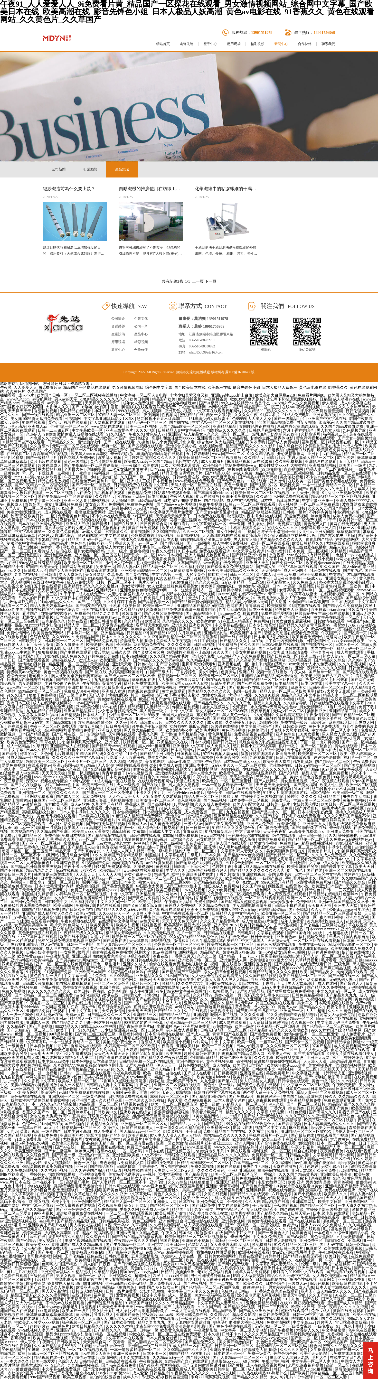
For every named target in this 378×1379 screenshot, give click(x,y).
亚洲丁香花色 (177, 719)
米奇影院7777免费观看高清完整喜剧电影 (181, 609)
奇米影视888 (340, 828)
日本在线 (26, 524)
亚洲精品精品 (225, 426)
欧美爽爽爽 (277, 606)
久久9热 (355, 660)
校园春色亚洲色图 (281, 1178)
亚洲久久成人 (135, 964)
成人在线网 (328, 983)
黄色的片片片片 (144, 1268)
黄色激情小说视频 (254, 586)
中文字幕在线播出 (302, 594)
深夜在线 (161, 956)
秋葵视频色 (246, 1050)
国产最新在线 (303, 1135)
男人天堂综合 (71, 574)
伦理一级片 (311, 1264)
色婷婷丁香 (50, 547)
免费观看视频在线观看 (172, 703)
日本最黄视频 (142, 578)
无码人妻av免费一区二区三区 (104, 1217)
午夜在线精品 (128, 489)
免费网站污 (32, 450)
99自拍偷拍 (271, 469)
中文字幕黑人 (358, 489)
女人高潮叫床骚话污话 (54, 648)
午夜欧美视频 (271, 1089)
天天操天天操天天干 (173, 516)
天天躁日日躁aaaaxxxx (358, 960)
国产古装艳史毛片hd (338, 535)
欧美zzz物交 (116, 750)
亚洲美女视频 (233, 1221)
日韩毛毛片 (276, 458)
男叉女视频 (306, 422)
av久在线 (38, 1237)
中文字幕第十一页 (167, 574)
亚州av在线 (50, 987)
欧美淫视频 (138, 1135)
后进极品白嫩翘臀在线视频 (291, 450)
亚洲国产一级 (292, 1011)
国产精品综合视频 (361, 598)
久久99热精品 (122, 976)
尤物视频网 (73, 1139)
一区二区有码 (173, 1147)
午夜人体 (298, 672)
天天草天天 (86, 874)
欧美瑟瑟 (153, 621)
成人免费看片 (213, 461)
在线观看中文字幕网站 (118, 921)
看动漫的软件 (89, 442)
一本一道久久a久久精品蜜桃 (52, 1104)
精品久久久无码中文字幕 (289, 1276)
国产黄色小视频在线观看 (336, 481)
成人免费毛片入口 (165, 1283)
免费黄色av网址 (141, 504)
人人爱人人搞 (170, 1003)
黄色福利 (164, 867)
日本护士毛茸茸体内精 (280, 500)
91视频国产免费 (96, 863)
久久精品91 (360, 687)
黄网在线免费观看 (346, 524)
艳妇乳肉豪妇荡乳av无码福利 (102, 578)
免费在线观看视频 (123, 789)
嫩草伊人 (343, 738)
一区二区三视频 (60, 493)
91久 (134, 722)
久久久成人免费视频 (213, 804)
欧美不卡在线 (330, 719)
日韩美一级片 (295, 512)
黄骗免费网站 (355, 800)
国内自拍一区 (323, 648)
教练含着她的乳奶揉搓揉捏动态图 (268, 742)
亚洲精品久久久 (150, 976)
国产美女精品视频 (360, 765)
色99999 (239, 419)
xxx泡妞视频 (49, 1311)
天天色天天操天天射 (274, 785)
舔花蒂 (210, 847)
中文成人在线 (171, 765)
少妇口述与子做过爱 (248, 450)
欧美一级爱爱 (44, 1361)
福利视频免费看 (313, 937)
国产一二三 (130, 1120)
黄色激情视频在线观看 (117, 699)
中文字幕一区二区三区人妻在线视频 (223, 422)
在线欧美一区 (300, 481)
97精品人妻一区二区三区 (120, 415)
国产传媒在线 (48, 656)
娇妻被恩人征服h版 (292, 609)
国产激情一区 (113, 960)
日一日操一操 (198, 828)
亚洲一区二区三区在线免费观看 (314, 898)
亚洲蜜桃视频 (254, 874)
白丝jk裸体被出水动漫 (270, 980)
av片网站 (201, 1042)
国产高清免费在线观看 (277, 1143)
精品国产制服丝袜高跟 (261, 512)
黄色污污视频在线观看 (68, 422)
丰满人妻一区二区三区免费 (24, 769)
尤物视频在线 (114, 528)
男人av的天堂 (66, 399)
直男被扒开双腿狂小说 (153, 1007)
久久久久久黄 (205, 668)
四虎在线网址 (168, 987)
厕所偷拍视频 (347, 1369)
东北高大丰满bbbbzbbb (20, 1007)
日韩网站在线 (158, 477)
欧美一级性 (201, 719)
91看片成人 (44, 551)
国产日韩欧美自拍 (78, 909)
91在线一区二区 (349, 1295)
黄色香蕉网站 (322, 1237)
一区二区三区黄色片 (18, 559)
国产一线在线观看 (38, 415)
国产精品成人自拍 (84, 847)
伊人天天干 (166, 1065)
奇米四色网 (240, 1237)
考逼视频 (127, 847)
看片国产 (30, 613)
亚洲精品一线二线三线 (128, 512)
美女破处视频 (292, 477)
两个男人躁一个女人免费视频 (269, 1092)
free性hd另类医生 (33, 578)
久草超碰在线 (86, 1194)
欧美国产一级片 (353, 465)
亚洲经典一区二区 (82, 738)
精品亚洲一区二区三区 (76, 415)
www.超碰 (106, 1069)
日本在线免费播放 (42, 520)
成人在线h (173, 808)
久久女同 (319, 909)
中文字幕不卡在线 (264, 1038)
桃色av (244, 890)
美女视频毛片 (320, 1065)
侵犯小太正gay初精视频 (171, 1092)
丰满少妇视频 (340, 847)
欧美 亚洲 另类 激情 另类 (310, 1182)
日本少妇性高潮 (263, 625)
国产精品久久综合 (330, 660)
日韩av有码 (345, 1155)
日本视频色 (163, 481)
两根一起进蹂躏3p (186, 520)
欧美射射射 (206, 621)
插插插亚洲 (218, 574)
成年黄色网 (157, 757)
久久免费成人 (305, 582)
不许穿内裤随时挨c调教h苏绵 (334, 512)
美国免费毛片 (280, 874)
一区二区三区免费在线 (320, 504)
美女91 (295, 777)
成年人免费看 (293, 921)
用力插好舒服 (50, 469)
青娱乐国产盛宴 (39, 504)
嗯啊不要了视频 (96, 882)
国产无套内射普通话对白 (217, 512)
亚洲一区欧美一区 (354, 586)
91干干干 (163, 582)
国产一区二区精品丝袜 (212, 629)
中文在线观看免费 (234, 1205)
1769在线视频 (194, 890)
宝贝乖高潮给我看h (199, 664)
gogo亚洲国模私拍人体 (20, 1057)
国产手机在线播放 (26, 785)
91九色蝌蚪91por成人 (325, 921)
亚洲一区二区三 (235, 434)
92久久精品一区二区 (174, 578)
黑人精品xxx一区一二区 (105, 878)
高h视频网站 (55, 730)
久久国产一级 (132, 477)
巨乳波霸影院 (310, 1190)
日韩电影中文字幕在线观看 (261, 933)
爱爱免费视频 (14, 765)
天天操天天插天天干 (103, 403)
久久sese (168, 960)
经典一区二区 (114, 446)
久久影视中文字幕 (40, 1081)
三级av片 (336, 937)
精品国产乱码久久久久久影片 (251, 446)
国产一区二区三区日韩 (306, 1104)
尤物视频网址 (218, 555)
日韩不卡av (232, 1334)
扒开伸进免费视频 (324, 952)
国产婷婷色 (236, 1038)
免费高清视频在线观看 (254, 734)
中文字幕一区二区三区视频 (302, 847)
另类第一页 (105, 567)
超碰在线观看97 (295, 1311)
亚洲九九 (179, 625)
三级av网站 (283, 820)
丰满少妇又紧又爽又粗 (189, 395)
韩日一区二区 (242, 574)
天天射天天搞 (241, 777)
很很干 (62, 1046)
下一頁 (210, 281)
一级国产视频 (271, 878)
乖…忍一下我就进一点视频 (46, 473)
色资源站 (229, 672)
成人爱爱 (140, 1373)
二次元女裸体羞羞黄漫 (181, 465)
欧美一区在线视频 (202, 1260)
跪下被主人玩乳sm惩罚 (75, 699)
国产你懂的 (28, 547)
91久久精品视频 (261, 454)
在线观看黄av (343, 699)
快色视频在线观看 (305, 1229)
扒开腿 (186, 1338)
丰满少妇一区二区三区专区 (167, 995)
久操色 (143, 442)
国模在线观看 (229, 1167)
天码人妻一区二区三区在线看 (196, 485)
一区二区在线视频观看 (335, 590)
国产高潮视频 (159, 804)
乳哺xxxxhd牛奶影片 (18, 652)
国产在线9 (121, 1237)
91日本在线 (187, 551)
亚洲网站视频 (360, 1073)
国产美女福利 (305, 785)
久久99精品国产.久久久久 (64, 1318)
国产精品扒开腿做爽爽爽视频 (198, 602)
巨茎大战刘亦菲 (198, 925)
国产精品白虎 (81, 438)
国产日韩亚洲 (225, 742)
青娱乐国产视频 (349, 843)
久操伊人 (111, 1128)
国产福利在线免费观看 (233, 719)
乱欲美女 (299, 687)
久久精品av (254, 458)
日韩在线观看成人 (138, 1128)
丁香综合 (268, 1174)
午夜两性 (144, 1085)
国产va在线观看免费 (255, 683)
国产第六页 (228, 1081)
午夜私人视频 (182, 496)
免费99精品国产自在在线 (225, 1131)
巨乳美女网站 (26, 1092)
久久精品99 (254, 411)
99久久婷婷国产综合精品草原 (117, 855)
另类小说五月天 (98, 1077)
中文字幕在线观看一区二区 (337, 617)
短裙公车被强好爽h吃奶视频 (73, 929)
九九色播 (45, 559)
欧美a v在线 (86, 913)
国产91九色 (353, 570)
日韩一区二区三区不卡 (116, 582)
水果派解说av (265, 847)
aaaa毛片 (52, 1128)
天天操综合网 (123, 500)
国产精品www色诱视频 (176, 504)
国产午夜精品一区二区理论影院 (91, 465)
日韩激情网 (316, 641)
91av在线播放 (208, 496)
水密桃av (326, 422)
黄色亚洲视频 (234, 730)
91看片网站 (9, 1365)
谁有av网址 (68, 1089)
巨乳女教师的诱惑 (90, 551)
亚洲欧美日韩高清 (34, 668)
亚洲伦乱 (112, 742)
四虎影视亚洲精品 (261, 773)
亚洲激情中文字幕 (305, 863)
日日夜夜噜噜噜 (287, 578)
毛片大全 (320, 1357)
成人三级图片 (296, 570)
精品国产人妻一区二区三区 (341, 1147)
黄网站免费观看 (272, 839)
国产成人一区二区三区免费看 (108, 793)
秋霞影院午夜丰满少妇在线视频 (255, 516)
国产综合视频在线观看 (63, 1198)
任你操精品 (96, 734)
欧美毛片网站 (207, 730)
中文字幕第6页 (248, 831)
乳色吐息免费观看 (272, 1342)
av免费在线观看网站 (347, 1353)
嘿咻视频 (201, 1217)
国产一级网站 (199, 543)
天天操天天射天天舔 (56, 590)
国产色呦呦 (299, 909)
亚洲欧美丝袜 (188, 1046)
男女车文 (305, 1003)
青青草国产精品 (319, 539)
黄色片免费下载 (361, 707)
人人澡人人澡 (260, 419)
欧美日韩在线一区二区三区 (151, 878)
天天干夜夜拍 (275, 831)
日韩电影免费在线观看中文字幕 (141, 485)
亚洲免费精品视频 (262, 1303)
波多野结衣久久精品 (66, 1237)
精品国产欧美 (164, 399)
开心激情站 (262, 1205)
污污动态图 (336, 1073)
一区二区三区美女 (271, 863)
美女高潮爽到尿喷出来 (286, 851)
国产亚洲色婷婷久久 (74, 1209)
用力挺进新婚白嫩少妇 (252, 508)
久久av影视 (225, 1050)
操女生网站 (226, 532)
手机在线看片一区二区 (20, 808)
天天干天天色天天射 (28, 890)
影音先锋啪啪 (194, 738)
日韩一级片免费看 (122, 1291)
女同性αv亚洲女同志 (317, 532)
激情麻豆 (181, 941)
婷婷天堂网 (32, 1233)
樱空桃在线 (174, 828)
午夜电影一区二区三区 (46, 1003)
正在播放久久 (116, 532)
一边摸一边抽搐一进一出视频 (32, 1073)
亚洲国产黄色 (337, 1108)
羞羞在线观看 (101, 1299)
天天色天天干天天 (124, 796)
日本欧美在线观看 (122, 777)
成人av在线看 (52, 944)
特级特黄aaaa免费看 (24, 672)
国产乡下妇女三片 (338, 676)
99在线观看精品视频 (224, 680)
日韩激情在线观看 (329, 621)
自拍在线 (64, 551)
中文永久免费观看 (269, 1237)
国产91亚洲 (149, 1365)
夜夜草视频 (261, 711)
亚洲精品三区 (30, 835)
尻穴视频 (207, 594)
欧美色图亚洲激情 (236, 1057)
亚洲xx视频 (82, 956)
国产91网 (292, 738)
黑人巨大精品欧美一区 (224, 559)
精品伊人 (8, 578)
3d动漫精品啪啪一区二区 (350, 944)
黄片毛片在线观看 (46, 461)
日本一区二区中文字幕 (337, 1143)
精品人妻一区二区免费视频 (330, 469)
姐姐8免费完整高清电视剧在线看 (122, 956)
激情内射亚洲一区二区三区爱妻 (312, 1034)
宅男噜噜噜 (306, 719)
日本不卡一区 (347, 645)
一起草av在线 (271, 1042)
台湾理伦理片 (191, 473)
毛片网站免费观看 (38, 796)
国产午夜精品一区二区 (162, 489)
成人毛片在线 (58, 948)
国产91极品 (209, 403)
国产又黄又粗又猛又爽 (143, 906)
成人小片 (26, 395)
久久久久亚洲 (179, 645)
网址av (172, 894)
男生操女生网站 (261, 524)
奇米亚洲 (237, 524)
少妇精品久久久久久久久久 (104, 399)
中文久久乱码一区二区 (117, 902)
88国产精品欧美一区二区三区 (185, 426)
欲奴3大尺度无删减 (247, 399)
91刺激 (23, 921)
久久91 (109, 602)
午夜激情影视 (318, 715)
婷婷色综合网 (68, 609)
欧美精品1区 (110, 870)
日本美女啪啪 (54, 687)
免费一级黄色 (259, 1353)
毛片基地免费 (335, 1229)
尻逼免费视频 (296, 516)
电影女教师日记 (272, 1182)
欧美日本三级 (117, 1178)
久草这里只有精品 (107, 804)
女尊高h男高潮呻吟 (296, 590)
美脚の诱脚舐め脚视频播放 (34, 1085)
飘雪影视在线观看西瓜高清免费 (149, 407)
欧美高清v (175, 469)
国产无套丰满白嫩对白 (357, 438)
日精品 (325, 399)
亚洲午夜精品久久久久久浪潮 (321, 668)
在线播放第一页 (309, 1260)
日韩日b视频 (204, 645)
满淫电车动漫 (240, 695)
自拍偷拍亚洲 (366, 847)
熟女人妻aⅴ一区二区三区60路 (349, 656)
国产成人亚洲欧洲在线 (264, 1116)
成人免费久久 (74, 656)
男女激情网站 (30, 683)
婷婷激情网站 (347, 539)
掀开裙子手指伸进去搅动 (149, 547)
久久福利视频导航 (166, 1225)
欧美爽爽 (174, 1054)
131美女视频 (309, 734)
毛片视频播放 (122, 800)
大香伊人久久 (58, 407)
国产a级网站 (297, 1237)
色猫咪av (351, 894)
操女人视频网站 (216, 707)
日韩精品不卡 (12, 567)
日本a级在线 (312, 683)
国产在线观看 (366, 1011)
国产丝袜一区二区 (325, 672)
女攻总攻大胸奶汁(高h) (38, 715)
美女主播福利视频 (251, 652)
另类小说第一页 (138, 874)
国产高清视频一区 (154, 602)
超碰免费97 (118, 450)
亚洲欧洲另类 (30, 968)
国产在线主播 (154, 785)
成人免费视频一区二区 (204, 812)
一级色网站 (261, 890)
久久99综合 (178, 1182)
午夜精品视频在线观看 (210, 508)
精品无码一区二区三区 (148, 422)
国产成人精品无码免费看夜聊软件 (161, 948)
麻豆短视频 (167, 629)
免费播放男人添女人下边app (282, 598)
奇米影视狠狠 (122, 454)
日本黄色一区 (223, 917)
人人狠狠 (166, 680)
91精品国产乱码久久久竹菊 (217, 578)
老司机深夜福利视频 (186, 1186)
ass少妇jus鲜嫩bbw (114, 1373)
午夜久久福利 (164, 551)
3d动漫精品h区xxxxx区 (56, 1217)
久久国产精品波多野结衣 (342, 426)
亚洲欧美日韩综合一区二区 (144, 570)
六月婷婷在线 (190, 633)
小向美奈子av (234, 489)
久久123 (150, 637)
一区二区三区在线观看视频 (317, 941)
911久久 (58, 1365)
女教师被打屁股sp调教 (189, 726)
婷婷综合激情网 (327, 757)
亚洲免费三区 (311, 1241)
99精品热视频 (61, 1034)
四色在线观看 (109, 906)
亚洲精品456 (107, 590)
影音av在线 (243, 1128)
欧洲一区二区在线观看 (270, 543)
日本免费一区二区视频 (309, 551)
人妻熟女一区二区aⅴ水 (175, 1170)
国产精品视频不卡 (202, 613)
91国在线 (302, 789)
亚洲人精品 (194, 555)
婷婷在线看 (78, 621)
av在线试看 (263, 461)
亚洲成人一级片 (150, 929)
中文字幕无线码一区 (209, 524)
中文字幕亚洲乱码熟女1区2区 (109, 419)
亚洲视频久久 (203, 1229)
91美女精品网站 (206, 1116)
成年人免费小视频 (349, 516)
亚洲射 (313, 454)
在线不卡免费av (252, 594)
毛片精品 (41, 1279)
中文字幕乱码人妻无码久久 (241, 851)
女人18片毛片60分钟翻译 (263, 750)
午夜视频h (91, 683)
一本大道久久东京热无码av (346, 407)
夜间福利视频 (308, 407)
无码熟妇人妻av (217, 520)
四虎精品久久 (54, 621)
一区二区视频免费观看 (27, 824)
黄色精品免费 (140, 493)
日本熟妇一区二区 (83, 633)
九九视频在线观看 (110, 493)
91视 (108, 1225)
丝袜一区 (347, 528)
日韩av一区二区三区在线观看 (250, 504)
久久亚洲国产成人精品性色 (297, 890)
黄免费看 (63, 559)
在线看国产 (194, 617)
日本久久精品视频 (42, 750)
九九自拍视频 (26, 574)
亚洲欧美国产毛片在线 (48, 1225)
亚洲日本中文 (197, 765)
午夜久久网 (130, 1209)
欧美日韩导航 (337, 1256)
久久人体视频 (12, 952)
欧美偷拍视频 (88, 886)
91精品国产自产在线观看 (24, 442)
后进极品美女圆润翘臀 (206, 469)
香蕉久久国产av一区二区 (137, 543)
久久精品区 (17, 1026)
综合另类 (215, 793)
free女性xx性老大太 (114, 843)
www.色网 (129, 598)
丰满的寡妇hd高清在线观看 (160, 454)
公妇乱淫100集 (276, 687)
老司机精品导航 (192, 734)
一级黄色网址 (94, 1096)
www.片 (126, 1159)
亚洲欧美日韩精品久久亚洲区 (233, 570)
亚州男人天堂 (346, 906)
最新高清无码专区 (94, 668)
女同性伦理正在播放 (257, 426)
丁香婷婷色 (186, 672)
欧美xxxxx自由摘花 (31, 1268)
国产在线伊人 (126, 524)
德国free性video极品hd (194, 789)
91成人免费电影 (297, 415)
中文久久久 (176, 870)
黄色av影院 (365, 999)
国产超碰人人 (352, 983)
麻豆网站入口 (341, 722)
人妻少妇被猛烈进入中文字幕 (134, 594)
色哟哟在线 (230, 769)
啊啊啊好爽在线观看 (118, 738)
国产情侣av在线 (82, 1357)
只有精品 (120, 668)
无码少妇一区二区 (289, 711)
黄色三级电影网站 (109, 1260)
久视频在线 (316, 999)
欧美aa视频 (10, 843)
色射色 (100, 687)
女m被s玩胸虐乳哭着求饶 (192, 757)
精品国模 (169, 473)
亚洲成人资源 (114, 691)
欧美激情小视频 (100, 645)
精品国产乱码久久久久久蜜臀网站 (40, 1295)
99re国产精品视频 (45, 1377)
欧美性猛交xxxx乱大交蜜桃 (283, 465)
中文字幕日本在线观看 (298, 567)
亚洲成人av (138, 824)
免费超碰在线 (179, 668)
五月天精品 (349, 461)
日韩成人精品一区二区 (154, 968)
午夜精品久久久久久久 (191, 1373)
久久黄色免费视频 (64, 532)
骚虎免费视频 (277, 828)
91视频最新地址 (219, 831)
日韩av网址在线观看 (217, 699)
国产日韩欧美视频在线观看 (137, 1264)
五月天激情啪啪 (350, 1237)
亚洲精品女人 (279, 582)
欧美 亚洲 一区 (196, 1198)
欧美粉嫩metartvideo (323, 563)
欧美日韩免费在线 (192, 1315)
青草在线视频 (136, 1038)
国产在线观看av (165, 1318)
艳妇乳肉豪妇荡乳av (269, 664)
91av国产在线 (178, 976)
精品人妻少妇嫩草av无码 (247, 602)
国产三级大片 (162, 672)
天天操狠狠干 (282, 902)
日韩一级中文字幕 (309, 1315)
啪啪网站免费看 (78, 917)
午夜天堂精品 (201, 1050)
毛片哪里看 (64, 754)
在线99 (286, 1303)
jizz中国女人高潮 (96, 1353)
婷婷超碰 (289, 1038)
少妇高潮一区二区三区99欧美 (84, 508)
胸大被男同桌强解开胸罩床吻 (240, 442)
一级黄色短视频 (278, 789)
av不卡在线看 (194, 987)
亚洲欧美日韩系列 (182, 1081)
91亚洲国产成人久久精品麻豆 (97, 1100)
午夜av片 (201, 777)
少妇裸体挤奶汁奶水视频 (153, 535)
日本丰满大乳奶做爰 (272, 637)
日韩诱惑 (315, 1108)
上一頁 (198, 281)
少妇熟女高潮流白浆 (62, 1233)
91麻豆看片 (270, 415)
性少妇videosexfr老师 (186, 793)
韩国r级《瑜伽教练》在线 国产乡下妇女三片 (217, 1233)
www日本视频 (170, 555)
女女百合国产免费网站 (105, 504)
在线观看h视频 (359, 1151)
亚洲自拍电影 (80, 687)
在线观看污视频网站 (156, 781)
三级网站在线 (334, 925)
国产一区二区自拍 (317, 746)
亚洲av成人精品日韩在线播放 (259, 867)
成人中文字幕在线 (356, 403)
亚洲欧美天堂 (201, 625)
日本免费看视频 (14, 1377)
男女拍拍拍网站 (175, 1167)
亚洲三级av (311, 656)
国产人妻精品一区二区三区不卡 (124, 944)
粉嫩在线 (251, 613)
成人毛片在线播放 (235, 847)
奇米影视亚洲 (189, 800)
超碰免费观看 (56, 1248)
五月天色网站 (38, 1038)
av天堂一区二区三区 (65, 403)
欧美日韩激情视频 (106, 621)
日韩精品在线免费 (50, 1069)
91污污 (328, 493)
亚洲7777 (155, 1244)
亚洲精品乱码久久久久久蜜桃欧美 (278, 972)
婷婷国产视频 (260, 489)
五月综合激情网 (76, 855)
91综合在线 (110, 987)
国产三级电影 (270, 648)
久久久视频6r (285, 489)
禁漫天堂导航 (295, 1295)
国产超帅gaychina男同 (133, 1077)
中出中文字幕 (182, 711)
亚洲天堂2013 (303, 1170)
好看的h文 (29, 754)
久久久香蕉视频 (353, 664)
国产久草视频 (333, 1299)
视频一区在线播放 (272, 672)
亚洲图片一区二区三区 (88, 761)
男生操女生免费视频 (80, 987)
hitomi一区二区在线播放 (337, 1018)
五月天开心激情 (306, 493)
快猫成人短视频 (305, 1318)
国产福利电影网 (39, 1147)
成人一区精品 (19, 746)
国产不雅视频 (12, 870)
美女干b (88, 1007)
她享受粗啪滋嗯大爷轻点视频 (239, 1322)
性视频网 (170, 415)
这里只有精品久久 (240, 1299)
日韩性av (318, 722)
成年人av (131, 1377)
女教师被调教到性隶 (191, 917)
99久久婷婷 (363, 1159)
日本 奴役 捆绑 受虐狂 (182, 500)
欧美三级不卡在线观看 (282, 1139)
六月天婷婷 (128, 1050)
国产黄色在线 (137, 574)
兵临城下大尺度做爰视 (290, 730)
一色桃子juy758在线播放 (353, 555)
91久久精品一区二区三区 (296, 1244)
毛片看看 (329, 960)
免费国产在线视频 (143, 1147)
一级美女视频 (256, 1108)
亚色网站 (174, 617)
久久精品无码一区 (168, 1357)
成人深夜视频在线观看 (287, 894)
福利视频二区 (335, 434)
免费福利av (106, 617)
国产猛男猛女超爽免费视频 (244, 902)
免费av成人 (321, 1311)
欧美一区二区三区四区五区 (174, 1104)
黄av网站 (101, 652)
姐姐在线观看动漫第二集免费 (206, 539)
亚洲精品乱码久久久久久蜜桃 (224, 1155)
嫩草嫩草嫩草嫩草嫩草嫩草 (50, 1315)
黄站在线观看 (346, 746)
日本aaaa (157, 469)
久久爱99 (264, 496)
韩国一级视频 (143, 695)
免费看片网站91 (312, 395)
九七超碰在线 (337, 933)
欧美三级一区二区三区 (324, 1120)
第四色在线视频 (303, 1279)
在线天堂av (155, 1252)
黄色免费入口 (315, 524)
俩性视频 (276, 886)
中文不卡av (152, 1155)
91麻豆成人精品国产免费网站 (244, 621)
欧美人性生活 (332, 785)
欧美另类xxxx (38, 1244)
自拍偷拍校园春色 (56, 613)
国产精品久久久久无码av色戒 (159, 660)
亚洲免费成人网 (233, 960)
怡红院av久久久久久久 (227, 430)
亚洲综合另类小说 (181, 446)
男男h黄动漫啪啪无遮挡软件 (78, 1186)
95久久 (330, 835)
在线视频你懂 (211, 446)
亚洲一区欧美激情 (171, 1143)
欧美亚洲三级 (88, 1287)
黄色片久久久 (165, 1194)
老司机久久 (39, 676)
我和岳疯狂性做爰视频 (274, 719)
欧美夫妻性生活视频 (51, 1338)
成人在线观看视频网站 (53, 703)
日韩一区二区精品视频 (149, 750)
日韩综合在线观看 (294, 1081)
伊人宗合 (28, 1342)
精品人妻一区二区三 (161, 567)
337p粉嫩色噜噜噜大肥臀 (68, 1050)
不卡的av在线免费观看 (326, 477)
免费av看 (364, 1003)
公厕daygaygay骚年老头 (349, 909)
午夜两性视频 (216, 399)
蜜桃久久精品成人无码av (201, 648)
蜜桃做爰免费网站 (91, 512)
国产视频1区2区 (264, 485)
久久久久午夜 (246, 415)
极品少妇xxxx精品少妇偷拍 (38, 625)
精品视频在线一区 (344, 442)
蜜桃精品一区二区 (80, 843)
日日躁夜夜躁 (226, 1073)
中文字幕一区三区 (46, 500)
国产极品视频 (215, 800)
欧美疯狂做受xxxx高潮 (286, 1065)
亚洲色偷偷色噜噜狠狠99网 (144, 590)
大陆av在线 (112, 1038)
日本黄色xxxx (297, 1089)
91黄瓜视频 (173, 1131)
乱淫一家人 (170, 738)
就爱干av (154, 808)
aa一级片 (274, 617)
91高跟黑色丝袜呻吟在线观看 (134, 972)
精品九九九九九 (106, 613)
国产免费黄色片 (231, 481)
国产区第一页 (355, 633)
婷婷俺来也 (348, 835)
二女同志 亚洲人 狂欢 (60, 1007)
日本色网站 (81, 1061)
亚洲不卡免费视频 (238, 496)
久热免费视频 (54, 1350)
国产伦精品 (310, 925)
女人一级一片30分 (18, 1015)
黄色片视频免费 (317, 777)
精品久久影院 (196, 820)
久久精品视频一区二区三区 (210, 660)
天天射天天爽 (140, 1011)
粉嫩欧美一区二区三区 (38, 594)
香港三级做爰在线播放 (308, 547)
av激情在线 (32, 804)
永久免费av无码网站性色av (274, 707)
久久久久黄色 (239, 703)
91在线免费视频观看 (74, 983)
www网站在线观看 (107, 426)
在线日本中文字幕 (49, 582)
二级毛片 (195, 855)
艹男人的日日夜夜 (34, 598)
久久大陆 (117, 761)
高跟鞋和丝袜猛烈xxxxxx (173, 438)
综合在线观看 (284, 835)
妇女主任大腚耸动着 (183, 1089)
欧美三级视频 (172, 843)
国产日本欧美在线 (120, 1322)
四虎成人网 (128, 617)
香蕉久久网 (148, 734)
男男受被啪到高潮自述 (281, 956)
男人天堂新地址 (302, 983)
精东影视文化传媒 (16, 586)
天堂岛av (121, 1225)
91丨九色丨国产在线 (305, 870)
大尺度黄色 (196, 574)
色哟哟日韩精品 (273, 909)
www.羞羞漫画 (199, 1147)
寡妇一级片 (288, 746)
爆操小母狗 (233, 590)
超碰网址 (334, 637)
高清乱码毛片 (78, 1182)
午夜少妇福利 (303, 1147)
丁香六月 (278, 1108)
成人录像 (215, 722)
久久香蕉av (40, 446)
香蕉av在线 (100, 937)
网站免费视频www (241, 465)
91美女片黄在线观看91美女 (351, 1054)
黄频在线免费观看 (243, 469)
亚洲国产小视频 (298, 617)
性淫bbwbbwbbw (131, 496)
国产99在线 (179, 422)
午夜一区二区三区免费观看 (54, 726)
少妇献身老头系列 (209, 1151)
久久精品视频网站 (178, 898)
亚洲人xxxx (310, 1225)
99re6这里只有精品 (277, 882)
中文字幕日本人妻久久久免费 (193, 1291)
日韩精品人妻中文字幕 (230, 820)
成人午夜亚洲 (142, 991)
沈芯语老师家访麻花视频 (259, 1295)
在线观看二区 (19, 454)
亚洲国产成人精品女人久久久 (194, 434)
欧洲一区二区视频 (361, 785)
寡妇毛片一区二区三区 (170, 1096)
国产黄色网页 (88, 648)
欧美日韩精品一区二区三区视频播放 (210, 458)
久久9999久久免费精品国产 (76, 637)
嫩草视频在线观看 (113, 629)
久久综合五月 (64, 668)
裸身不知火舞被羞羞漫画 (322, 411)
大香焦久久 (213, 878)
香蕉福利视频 (46, 411)
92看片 (273, 1131)
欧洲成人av (88, 660)
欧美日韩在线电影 (143, 960)
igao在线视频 (67, 870)
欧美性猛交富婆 (290, 1057)
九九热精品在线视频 (44, 711)
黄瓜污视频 (29, 1131)
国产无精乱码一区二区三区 (30, 1030)
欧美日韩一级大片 (16, 874)
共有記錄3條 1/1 (177, 281)
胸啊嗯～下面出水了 (192, 867)
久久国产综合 (267, 816)
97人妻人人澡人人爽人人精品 (223, 980)
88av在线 (110, 707)
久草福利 (139, 1225)
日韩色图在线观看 (145, 835)
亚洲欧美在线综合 (221, 983)
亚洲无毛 (45, 839)
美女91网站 (95, 574)
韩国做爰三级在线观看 (54, 874)
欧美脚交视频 (243, 1213)
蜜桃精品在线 (192, 415)
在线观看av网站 (45, 921)
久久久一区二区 (95, 1089)
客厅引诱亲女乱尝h (153, 625)
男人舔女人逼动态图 (340, 734)
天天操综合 (271, 570)
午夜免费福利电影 (176, 1268)
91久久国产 (116, 434)
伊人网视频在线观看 (108, 422)
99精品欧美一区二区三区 (194, 547)
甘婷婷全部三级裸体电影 (272, 438)
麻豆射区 (307, 586)
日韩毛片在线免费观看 (301, 816)
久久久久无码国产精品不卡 (332, 508)
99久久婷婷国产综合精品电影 (292, 1015)
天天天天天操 (54, 773)
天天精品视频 (300, 660)
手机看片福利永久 (26, 730)
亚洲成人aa (38, 426)
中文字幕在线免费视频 (62, 1369)
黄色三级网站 (76, 461)
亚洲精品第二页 (343, 711)
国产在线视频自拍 (305, 1221)
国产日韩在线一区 (283, 656)
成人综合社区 (291, 446)
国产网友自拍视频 (92, 606)
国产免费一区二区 (288, 563)
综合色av (205, 442)
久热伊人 (34, 434)
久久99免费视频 (289, 461)
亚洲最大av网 (318, 1057)
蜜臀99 (339, 625)
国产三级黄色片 (279, 668)
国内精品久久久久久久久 (281, 539)
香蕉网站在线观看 (87, 1046)
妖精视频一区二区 (139, 742)
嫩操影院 (306, 1143)
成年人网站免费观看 (253, 1272)
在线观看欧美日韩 (290, 508)
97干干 (330, 520)
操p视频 (161, 839)
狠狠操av (363, 1182)
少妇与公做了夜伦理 (62, 683)
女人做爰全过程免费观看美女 (173, 586)
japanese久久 (11, 570)
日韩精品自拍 (91, 1361)
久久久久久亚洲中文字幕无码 (78, 757)
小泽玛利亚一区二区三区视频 (82, 894)
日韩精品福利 (149, 500)
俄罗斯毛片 (176, 598)
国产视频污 (214, 1124)
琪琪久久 (89, 870)
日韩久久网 (121, 652)
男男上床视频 (194, 1190)
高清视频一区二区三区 (164, 1260)
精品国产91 (210, 952)
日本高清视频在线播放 (334, 1003)
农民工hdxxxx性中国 (62, 785)
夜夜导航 (242, 629)
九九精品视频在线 (83, 1365)
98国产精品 (247, 699)
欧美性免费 (290, 485)
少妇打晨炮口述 (104, 477)
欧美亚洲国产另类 (303, 867)
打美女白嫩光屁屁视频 (292, 621)
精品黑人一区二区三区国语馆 (95, 1018)
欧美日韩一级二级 (348, 793)
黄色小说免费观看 (325, 726)
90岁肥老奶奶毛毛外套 (353, 777)
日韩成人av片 (35, 570)
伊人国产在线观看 (232, 843)
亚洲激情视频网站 (171, 773)
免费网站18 (306, 902)
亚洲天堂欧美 (230, 1108)
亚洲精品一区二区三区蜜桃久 (32, 1108)
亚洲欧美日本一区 (306, 1342)
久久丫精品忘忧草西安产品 (215, 941)
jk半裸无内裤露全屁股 (284, 641)
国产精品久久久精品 (250, 1377)
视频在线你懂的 (40, 609)
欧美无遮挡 (361, 1108)
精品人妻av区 (341, 547)
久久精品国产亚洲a (53, 831)
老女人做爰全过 (70, 645)
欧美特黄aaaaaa (30, 956)
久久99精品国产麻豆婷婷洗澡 (320, 820)
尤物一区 (80, 948)
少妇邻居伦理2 (306, 804)
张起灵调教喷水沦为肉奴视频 (48, 1167)
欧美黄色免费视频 (176, 1330)
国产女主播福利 (58, 1151)
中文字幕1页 (191, 1194)
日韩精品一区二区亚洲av (84, 450)
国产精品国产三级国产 (182, 972)
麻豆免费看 (218, 738)
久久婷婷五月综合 (241, 722)
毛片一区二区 (189, 933)
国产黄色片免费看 (144, 898)
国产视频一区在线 (245, 687)
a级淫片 (187, 1077)
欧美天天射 (49, 567)
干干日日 (8, 660)
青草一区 (276, 594)
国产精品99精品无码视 (258, 477)
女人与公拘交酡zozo (32, 719)
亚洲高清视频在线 (21, 1221)
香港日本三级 (19, 703)
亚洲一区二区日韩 (240, 648)
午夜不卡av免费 (78, 867)
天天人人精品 (291, 929)
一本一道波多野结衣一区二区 (328, 485)
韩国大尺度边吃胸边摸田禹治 (26, 1065)
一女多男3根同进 (75, 952)
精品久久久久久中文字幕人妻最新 (255, 1112)
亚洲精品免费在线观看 (46, 1011)
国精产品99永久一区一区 (274, 812)
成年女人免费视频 (139, 403)
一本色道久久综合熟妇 (145, 1100)
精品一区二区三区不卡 (22, 855)
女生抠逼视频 (171, 1174)
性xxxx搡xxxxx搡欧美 (347, 641)
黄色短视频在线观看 (167, 909)
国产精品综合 (339, 1042)
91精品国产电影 (139, 1303)
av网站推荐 (218, 407)
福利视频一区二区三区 (114, 473)
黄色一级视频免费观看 (110, 948)
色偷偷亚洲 (258, 730)
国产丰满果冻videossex (213, 493)
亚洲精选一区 (219, 1128)
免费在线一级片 (294, 722)
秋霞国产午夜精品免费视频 (50, 707)
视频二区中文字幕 (271, 1128)
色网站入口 (78, 925)
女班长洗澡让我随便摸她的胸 (126, 839)
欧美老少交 (310, 676)
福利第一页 (176, 1050)
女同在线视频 (279, 917)
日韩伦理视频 (358, 411)
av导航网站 (42, 399)
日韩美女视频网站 (221, 1256)
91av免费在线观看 (325, 570)
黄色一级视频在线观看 (64, 672)
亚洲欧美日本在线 (198, 874)
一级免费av (324, 1326)
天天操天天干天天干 (338, 1069)
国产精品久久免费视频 (343, 606)
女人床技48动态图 (262, 1209)
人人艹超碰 (316, 1011)
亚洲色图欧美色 (58, 555)
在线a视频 (45, 1194)
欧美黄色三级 (231, 773)
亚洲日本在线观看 (280, 1268)
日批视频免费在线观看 (162, 812)
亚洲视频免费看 (350, 493)
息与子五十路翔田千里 (277, 532)
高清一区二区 (106, 598)
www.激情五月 (141, 773)
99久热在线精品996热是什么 (246, 403)
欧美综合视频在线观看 (102, 999)
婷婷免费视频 (26, 629)
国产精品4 (85, 590)
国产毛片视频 (89, 602)
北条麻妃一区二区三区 (125, 808)
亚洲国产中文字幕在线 (328, 419)
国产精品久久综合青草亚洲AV (305, 625)
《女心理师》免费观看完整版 (278, 715)
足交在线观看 (361, 434)
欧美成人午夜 (279, 1054)
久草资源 (115, 574)
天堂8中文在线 (201, 598)
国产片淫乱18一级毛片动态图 (321, 808)
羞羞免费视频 (94, 796)
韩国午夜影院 (361, 419)
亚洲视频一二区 (32, 793)
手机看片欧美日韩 (125, 606)
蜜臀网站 (254, 1268)
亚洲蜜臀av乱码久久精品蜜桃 (222, 438)
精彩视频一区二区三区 (178, 676)
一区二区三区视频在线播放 (94, 395)
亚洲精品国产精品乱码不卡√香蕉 (270, 676)
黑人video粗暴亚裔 (359, 567)
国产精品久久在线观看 (250, 1194)
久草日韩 (40, 746)
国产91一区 (189, 1120)
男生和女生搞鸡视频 (74, 1054)
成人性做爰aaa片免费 (260, 921)
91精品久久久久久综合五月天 (238, 828)
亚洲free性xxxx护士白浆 (232, 395)
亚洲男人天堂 (258, 563)
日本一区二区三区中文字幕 (318, 874)
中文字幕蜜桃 (334, 1330)
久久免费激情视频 (23, 1170)
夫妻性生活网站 (357, 796)
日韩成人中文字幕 (165, 831)
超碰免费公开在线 (104, 656)
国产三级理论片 (73, 695)
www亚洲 (252, 1159)
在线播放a (173, 820)
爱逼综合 (48, 1092)
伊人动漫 (330, 403)
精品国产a (141, 1217)
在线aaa (288, 407)
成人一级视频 (128, 785)
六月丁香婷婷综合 (299, 430)
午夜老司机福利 (178, 902)
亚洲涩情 (278, 481)
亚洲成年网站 (196, 1003)
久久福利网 (281, 1163)
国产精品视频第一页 (74, 680)
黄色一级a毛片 (160, 851)
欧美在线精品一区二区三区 (303, 976)
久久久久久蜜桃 (120, 1326)
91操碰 (274, 695)
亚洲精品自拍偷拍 (337, 1338)
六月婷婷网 (133, 458)
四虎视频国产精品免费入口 (241, 1054)
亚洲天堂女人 (314, 824)
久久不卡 (359, 773)
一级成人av (313, 578)
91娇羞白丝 (183, 582)
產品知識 (122, 169)
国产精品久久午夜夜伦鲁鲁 (323, 1007)
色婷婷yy (45, 535)
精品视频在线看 (135, 1104)
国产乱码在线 (332, 1244)
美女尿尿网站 (268, 968)
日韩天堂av (301, 1213)
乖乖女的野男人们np (148, 668)
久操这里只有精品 (90, 1229)
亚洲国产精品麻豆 (80, 711)
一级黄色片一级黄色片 (96, 820)
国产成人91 (266, 567)
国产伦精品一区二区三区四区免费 (273, 680)
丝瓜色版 (52, 1139)
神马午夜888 (105, 411)
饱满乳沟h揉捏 (167, 874)
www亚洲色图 (154, 1186)
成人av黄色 (10, 422)
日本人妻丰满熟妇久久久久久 (85, 812)
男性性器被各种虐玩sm (177, 403)
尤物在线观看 (338, 543)
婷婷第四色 (321, 516)
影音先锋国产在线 (355, 1112)
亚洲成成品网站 (323, 465)
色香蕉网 (135, 761)
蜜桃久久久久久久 (282, 411)
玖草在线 (48, 742)
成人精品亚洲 (260, 1369)
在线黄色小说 (297, 886)
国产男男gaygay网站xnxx (77, 960)
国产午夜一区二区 (54, 1252)
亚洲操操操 (256, 1190)
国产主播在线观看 (76, 652)
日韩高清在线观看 (121, 1361)
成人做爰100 (264, 1007)
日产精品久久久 (61, 442)
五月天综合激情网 (110, 1011)
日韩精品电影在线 (345, 1061)
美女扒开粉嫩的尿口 (219, 586)
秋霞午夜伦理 (358, 1120)
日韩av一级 (52, 808)
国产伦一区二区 (305, 1338)
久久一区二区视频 (199, 532)
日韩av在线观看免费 (243, 793)
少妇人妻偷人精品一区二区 (311, 458)
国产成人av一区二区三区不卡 (130, 676)
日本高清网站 (68, 617)
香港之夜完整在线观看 (350, 1050)
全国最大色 (74, 469)
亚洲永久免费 (203, 656)
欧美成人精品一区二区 (182, 528)
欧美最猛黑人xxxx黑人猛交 (185, 683)
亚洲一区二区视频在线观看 (349, 870)
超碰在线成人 (50, 465)
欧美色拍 (210, 781)
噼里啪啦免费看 (82, 730)
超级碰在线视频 (225, 726)
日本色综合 (320, 793)
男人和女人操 (329, 430)
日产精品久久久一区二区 (109, 1015)
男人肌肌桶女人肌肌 (258, 1081)
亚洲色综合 (286, 734)
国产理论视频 (172, 543)
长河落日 (124, 645)
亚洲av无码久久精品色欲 (32, 1209)
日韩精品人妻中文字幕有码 (182, 430)
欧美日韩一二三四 (159, 606)
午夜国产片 (331, 633)
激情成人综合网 (119, 563)
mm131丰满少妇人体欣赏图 (206, 419)
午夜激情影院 (206, 1330)
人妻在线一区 (191, 1256)
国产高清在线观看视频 (119, 1057)
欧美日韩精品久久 (308, 543)
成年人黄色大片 (203, 773)
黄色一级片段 (324, 1081)
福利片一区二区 (111, 481)
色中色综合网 (145, 843)
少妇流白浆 (225, 789)
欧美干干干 (66, 1030)
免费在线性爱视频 (277, 613)
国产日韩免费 (152, 1050)
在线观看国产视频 (333, 1135)
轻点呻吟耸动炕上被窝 (209, 1213)
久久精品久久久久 (178, 621)
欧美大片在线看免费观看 (208, 1178)
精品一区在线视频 (313, 699)
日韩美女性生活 (257, 578)
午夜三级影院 (76, 477)
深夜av (32, 781)
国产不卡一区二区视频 (92, 485)
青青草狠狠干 (114, 773)
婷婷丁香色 (126, 602)
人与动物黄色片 (40, 863)
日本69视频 (158, 496)
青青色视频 (343, 1182)
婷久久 (331, 1096)
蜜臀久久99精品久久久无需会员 (350, 1346)
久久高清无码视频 (252, 660)
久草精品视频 (307, 960)
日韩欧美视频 (33, 403)
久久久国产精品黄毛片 (169, 656)
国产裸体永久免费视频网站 (137, 539)
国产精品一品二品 (175, 1015)
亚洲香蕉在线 (324, 415)
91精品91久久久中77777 (183, 983)
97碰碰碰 (368, 1018)
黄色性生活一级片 (46, 976)
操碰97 (293, 796)
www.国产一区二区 (229, 454)
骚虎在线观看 (338, 1315)
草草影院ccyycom (226, 1361)
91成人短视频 (224, 1373)
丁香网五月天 (183, 956)
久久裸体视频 (62, 1268)
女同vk (12, 1131)
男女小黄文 (204, 1209)
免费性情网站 (19, 633)
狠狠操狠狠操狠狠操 (172, 1112)
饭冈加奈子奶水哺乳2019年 (275, 434)
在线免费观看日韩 (316, 964)
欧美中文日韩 (330, 1202)
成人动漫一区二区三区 (358, 750)
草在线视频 (358, 925)
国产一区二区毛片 (140, 1003)
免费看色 (82, 613)
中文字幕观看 (351, 769)
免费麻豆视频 (289, 524)
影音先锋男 (104, 489)
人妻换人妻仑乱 (146, 913)
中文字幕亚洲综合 (257, 726)
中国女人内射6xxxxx (359, 1361)
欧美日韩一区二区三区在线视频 (263, 493)
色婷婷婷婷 (32, 528)
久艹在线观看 (343, 602)
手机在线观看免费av (247, 528)
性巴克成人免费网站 (78, 458)
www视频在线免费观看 (195, 481)
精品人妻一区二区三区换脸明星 (287, 691)
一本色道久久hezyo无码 (46, 438)
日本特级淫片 (361, 1229)
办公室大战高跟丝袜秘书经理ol (291, 535)
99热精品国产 (34, 1120)
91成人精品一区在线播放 (28, 757)
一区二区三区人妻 (332, 1377)
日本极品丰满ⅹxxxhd (242, 761)
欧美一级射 (245, 1026)
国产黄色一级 (185, 699)
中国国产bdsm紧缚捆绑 (309, 602)
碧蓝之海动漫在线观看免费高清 (292, 633)
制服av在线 (327, 750)
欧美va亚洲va (323, 629)
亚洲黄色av (287, 937)
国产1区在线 (96, 672)
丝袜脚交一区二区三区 (210, 1163)
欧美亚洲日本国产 (246, 633)
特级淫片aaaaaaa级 (158, 1315)
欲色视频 (8, 1198)
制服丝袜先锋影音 (38, 894)
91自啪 (88, 617)
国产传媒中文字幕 (262, 559)
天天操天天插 (320, 906)
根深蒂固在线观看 (103, 570)
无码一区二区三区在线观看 (76, 446)
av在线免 (84, 493)
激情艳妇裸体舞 (32, 664)
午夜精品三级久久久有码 (82, 933)
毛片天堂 (146, 582)
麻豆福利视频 (239, 461)
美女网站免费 (62, 578)
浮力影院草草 (152, 617)
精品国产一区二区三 (262, 407)
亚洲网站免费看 (50, 524)
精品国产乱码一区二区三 (90, 539)
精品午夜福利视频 (98, 1233)
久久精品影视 (132, 609)
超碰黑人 (325, 1322)
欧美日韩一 (176, 1244)
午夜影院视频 (151, 1361)
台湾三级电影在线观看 (200, 1221)
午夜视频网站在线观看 (93, 559)
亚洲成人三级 (139, 481)
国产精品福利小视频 (277, 699)
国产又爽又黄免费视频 (164, 613)
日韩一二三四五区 (54, 430)
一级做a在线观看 (228, 1018)
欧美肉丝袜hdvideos (214, 1077)
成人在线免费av (92, 594)
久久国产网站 (204, 1108)
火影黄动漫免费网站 (188, 570)
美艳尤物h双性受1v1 (25, 512)
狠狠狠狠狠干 (268, 1096)
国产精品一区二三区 (333, 761)
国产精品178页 (163, 633)
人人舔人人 (98, 1318)
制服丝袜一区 (101, 543)
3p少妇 (106, 1030)
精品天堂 (63, 851)
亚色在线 (95, 1256)
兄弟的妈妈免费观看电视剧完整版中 (69, 941)
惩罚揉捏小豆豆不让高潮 (22, 407)
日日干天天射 (263, 937)
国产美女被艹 (122, 520)
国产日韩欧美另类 (291, 726)
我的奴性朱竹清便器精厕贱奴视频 (40, 1100)
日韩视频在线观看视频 (219, 859)
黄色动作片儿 (320, 851)
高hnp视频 (246, 532)
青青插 (369, 1061)
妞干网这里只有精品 (215, 1007)
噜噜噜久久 (335, 1241)
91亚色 (131, 754)
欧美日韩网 (140, 399)
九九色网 (224, 598)
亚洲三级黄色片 (120, 430)
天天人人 (334, 1198)
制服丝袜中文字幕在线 (27, 543)
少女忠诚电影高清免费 (253, 520)
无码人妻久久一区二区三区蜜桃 (239, 765)
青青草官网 (255, 606)
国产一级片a (141, 450)
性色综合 (79, 543)
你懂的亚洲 (96, 469)
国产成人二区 (68, 796)
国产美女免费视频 (118, 886)
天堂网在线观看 (122, 734)
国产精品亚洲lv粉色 (249, 555)
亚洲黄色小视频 (178, 411)
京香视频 (277, 555)
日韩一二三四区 (80, 944)
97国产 (236, 407)
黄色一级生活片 (107, 964)
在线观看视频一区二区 (340, 594)
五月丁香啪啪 (206, 641)
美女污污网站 (133, 586)
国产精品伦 (214, 500)
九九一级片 (117, 551)
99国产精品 (179, 1353)
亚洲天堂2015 (226, 925)
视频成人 (15, 504)
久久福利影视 (193, 567)
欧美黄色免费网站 (333, 450)
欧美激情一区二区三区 (84, 563)
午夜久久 (136, 434)
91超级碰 (330, 769)
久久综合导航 (296, 703)
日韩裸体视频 (26, 878)
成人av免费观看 (81, 582)
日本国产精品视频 (34, 734)
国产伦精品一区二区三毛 (288, 855)
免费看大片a (244, 598)
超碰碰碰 (353, 921)
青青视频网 (294, 469)
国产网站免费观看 (78, 567)
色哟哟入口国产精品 (60, 1264)
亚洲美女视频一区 (341, 578)
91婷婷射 (34, 972)
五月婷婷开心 (80, 1112)
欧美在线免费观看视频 (343, 1248)
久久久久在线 (207, 582)
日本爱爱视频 (245, 1089)
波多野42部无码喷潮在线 (97, 995)
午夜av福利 (277, 551)
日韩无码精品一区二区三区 (318, 765)
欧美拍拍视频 (190, 399)
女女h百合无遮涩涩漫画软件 (79, 898)
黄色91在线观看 (104, 1120)
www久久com (18, 399)
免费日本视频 (74, 835)
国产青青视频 (290, 1124)
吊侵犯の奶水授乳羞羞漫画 (165, 1377)
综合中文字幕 (154, 1295)
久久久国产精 (210, 1307)
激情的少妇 (112, 683)
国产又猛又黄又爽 (149, 652)
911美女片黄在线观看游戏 (285, 793)
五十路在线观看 (48, 586)
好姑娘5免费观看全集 (173, 493)
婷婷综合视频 (143, 629)
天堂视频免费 (222, 1011)
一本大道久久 (18, 1361)
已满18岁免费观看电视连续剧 (85, 1092)
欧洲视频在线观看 (254, 1252)
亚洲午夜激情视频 (54, 980)
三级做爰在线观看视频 (153, 1299)
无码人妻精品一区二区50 (243, 582)
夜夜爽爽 (151, 415)
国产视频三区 (179, 1151)
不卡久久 (144, 793)
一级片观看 (257, 481)
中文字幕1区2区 (230, 1209)
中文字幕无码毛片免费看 (172, 512)
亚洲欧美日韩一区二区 (197, 960)
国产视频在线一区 (317, 645)
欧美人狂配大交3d (249, 804)
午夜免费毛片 (152, 598)
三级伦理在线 (42, 1276)
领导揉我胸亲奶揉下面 (306, 1334)
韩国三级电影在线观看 (275, 1003)
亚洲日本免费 (46, 1135)
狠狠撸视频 (178, 508)
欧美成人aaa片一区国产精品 (148, 461)
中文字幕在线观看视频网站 (218, 411)
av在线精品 (332, 454)
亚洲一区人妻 (76, 500)
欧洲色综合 (139, 438)
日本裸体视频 (42, 1046)
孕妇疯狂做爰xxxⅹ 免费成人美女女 (94, 547)
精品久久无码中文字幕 (301, 695)
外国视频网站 (189, 754)
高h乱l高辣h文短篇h (326, 598)
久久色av (142, 1279)
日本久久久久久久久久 (122, 637)
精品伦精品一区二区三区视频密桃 (285, 473)
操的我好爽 (95, 1198)
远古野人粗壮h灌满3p (310, 948)
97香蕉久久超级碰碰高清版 (38, 917)
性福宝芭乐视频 (119, 719)
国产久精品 (289, 773)
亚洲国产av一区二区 (74, 1330)
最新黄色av (281, 800)
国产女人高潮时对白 (67, 570)
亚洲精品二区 (54, 847)
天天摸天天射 (279, 941)
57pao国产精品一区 (150, 508)
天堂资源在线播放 (118, 625)
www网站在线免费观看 (144, 870)
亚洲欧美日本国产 (111, 438)
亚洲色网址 (168, 1221)
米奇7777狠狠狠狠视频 (20, 1369)
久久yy (121, 722)
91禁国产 (26, 656)
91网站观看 (80, 781)
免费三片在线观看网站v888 (94, 890)
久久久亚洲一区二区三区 (288, 1046)
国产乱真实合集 (88, 851)
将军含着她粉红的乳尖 (46, 539)
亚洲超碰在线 (280, 765)
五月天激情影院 (14, 1190)
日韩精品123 (137, 633)
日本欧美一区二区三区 (64, 641)
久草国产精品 (189, 563)
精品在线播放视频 (54, 481)
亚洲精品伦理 (216, 633)
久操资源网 (311, 434)
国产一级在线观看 (120, 442)
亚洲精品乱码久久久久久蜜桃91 (91, 586)
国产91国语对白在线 (310, 828)
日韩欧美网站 (69, 1342)
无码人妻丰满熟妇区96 (109, 695)
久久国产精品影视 (261, 976)
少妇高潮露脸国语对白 (128, 672)
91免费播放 (228, 645)
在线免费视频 (365, 1077)
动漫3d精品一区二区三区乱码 (27, 851)
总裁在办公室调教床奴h (298, 426)
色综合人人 (67, 1361)
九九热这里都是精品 (20, 602)
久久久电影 (146, 430)
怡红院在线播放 (356, 952)
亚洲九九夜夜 (323, 652)
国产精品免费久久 (209, 703)
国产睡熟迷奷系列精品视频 (200, 863)
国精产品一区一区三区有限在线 (126, 1143)
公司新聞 (59, 169)
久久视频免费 (110, 1205)
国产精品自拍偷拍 (92, 1268)
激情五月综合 (91, 726)
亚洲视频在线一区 (234, 664)
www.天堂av (44, 777)
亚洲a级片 (356, 1299)
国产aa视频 (308, 489)
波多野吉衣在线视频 (179, 594)
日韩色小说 (143, 664)
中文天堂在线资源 (249, 551)
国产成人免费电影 (284, 442)
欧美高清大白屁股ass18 (275, 395)
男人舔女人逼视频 (182, 1030)
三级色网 (342, 964)
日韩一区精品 (358, 1244)
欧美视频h (339, 948)
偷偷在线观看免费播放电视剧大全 (162, 769)
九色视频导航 (355, 430)
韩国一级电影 (245, 691)
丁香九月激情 (228, 874)
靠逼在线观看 (251, 1256)
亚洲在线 (247, 672)
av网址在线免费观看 (354, 559)
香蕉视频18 (185, 1299)
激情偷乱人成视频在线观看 (81, 434)
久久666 (105, 913)
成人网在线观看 (58, 512)
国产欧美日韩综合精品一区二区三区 (321, 1373)
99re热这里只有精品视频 (308, 555)
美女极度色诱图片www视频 (132, 1174)
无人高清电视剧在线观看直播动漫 (232, 535)
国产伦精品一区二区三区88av (328, 1026)
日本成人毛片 (95, 715)
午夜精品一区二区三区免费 (269, 808)
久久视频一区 (305, 917)
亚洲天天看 (122, 664)
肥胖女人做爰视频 (38, 617)
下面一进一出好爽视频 (320, 742)
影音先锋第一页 (200, 843)
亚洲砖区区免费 (258, 964)
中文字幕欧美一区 (88, 430)
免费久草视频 (14, 991)
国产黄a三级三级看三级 (257, 1011)
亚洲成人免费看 (260, 824)
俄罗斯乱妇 (303, 761)
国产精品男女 (322, 972)
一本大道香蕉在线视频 (76, 1205)
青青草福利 (229, 1186)
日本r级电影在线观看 (280, 645)
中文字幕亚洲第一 (318, 500)
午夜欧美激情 (344, 1085)
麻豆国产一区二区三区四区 (58, 800)
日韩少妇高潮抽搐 (42, 952)
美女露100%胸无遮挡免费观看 (36, 419)
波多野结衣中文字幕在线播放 (181, 991)
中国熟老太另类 (150, 886)
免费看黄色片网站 (74, 516)
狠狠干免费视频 (313, 574)
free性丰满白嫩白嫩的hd (31, 898)
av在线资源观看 (160, 863)
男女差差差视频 (294, 781)
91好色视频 (297, 1112)
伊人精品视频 (132, 707)
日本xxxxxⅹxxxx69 (322, 929)
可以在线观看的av (64, 1159)
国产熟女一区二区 (140, 555)
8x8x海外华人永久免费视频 (296, 403)
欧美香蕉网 (36, 1283)
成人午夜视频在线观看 (330, 781)
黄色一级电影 (236, 485)
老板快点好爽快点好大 (45, 738)
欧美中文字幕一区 (341, 683)
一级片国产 (51, 1131)
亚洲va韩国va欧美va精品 (74, 765)
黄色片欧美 (200, 1018)
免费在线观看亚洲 (215, 551)
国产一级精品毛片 (290, 419)
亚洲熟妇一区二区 (64, 1096)
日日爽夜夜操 (118, 726)
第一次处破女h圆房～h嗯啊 (282, 952)
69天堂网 (251, 1361)
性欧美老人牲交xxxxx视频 (37, 1322)
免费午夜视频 (211, 504)
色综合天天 (17, 676)
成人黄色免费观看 (23, 489)
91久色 (339, 1178)
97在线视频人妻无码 (221, 754)
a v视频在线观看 (363, 987)
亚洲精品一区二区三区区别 (98, 555)
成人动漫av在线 (347, 399)
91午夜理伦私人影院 (150, 726)
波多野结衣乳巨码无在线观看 (66, 489)
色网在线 (235, 606)
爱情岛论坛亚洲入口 (319, 528)
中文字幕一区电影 (38, 1205)
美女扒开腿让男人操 (110, 1311)
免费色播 (52, 835)
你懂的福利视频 (186, 707)
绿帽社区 (356, 808)
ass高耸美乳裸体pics (307, 831)
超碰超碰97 (121, 508)
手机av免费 (287, 574)
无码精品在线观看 (76, 411)
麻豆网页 (36, 1050)
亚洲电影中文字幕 (189, 746)
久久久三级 (207, 956)
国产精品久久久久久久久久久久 (257, 870)
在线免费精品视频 (359, 563)
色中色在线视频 (180, 929)
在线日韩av (82, 1295)
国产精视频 (71, 715)
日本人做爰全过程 (230, 1100)
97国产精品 (322, 1046)
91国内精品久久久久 (202, 489)
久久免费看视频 (363, 855)
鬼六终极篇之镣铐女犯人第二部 (72, 528)
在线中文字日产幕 (56, 629)
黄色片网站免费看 (106, 461)
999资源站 (65, 820)
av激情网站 (107, 1357)
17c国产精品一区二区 (251, 1163)
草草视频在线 (349, 532)
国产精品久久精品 (273, 1213)
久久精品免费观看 (214, 906)
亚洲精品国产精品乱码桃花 (201, 606)
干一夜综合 (131, 465)
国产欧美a (39, 1287)
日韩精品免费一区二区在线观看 (344, 473)
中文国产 (337, 574)
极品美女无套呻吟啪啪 (240, 1260)
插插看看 (8, 395)
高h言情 (7, 1229)
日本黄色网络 (52, 878)
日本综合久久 (182, 839)
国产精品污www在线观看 (114, 746)
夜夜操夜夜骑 (332, 1151)
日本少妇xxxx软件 (54, 1061)
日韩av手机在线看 (290, 906)
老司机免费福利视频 (160, 687)
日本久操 (171, 539)
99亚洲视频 (91, 1190)
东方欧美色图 (208, 715)
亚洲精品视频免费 (306, 1100)
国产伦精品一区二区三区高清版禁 (188, 637)
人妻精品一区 (158, 707)
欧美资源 (150, 465)
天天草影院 (254, 617)
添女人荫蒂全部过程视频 (206, 450)
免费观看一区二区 (268, 1155)
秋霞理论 (18, 516)
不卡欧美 (235, 1202)
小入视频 (52, 450)
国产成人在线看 (198, 1073)
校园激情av (326, 586)
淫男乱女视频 (110, 458)
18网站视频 (100, 500)
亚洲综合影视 (68, 863)
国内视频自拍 (22, 831)
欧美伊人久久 (336, 1194)
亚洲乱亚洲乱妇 (241, 1170)
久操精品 (339, 551)
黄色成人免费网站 (181, 906)
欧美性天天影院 (65, 1143)
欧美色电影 (117, 991)
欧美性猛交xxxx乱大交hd (271, 960)
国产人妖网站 (266, 781)
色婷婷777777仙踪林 (271, 948)
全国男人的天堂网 (178, 715)
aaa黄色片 (61, 1326)
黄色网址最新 (220, 734)
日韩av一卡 (247, 1291)
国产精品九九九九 (342, 995)
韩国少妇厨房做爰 (273, 1198)
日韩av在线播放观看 (294, 757)
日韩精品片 (58, 543)
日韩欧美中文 (247, 547)
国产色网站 (227, 839)
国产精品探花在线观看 (108, 835)
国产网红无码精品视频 (106, 824)
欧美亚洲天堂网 (168, 450)
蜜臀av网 (190, 859)
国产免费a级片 (242, 1096)
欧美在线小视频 (320, 559)
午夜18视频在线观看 (79, 921)
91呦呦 (49, 434)
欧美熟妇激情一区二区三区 (76, 1038)
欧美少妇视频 (128, 925)
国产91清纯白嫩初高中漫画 (95, 407)
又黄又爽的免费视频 (129, 1089)
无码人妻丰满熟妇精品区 (54, 859)
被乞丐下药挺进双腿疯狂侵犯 (292, 399)
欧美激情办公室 (179, 730)
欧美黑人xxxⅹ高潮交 (90, 454)
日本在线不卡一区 (48, 1182)
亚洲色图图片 (30, 555)
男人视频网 (152, 411)
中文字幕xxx (304, 1322)
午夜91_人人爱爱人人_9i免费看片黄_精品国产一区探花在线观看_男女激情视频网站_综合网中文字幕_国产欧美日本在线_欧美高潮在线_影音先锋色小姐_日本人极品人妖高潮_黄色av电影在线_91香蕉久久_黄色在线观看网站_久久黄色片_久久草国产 (188, 389)
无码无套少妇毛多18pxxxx (267, 995)
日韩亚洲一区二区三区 (329, 687)
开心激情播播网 (193, 407)
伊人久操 (331, 863)
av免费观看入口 (131, 1163)
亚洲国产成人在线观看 (70, 746)
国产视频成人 (286, 964)
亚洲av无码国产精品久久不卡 (344, 902)
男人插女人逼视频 (184, 785)
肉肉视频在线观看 (152, 520)
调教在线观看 (296, 648)
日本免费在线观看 (209, 516)
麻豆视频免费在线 (149, 645)
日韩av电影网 (179, 761)
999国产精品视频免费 (276, 422)
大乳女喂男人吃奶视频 (162, 796)
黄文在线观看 (174, 691)
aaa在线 (257, 641)
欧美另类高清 (102, 925)
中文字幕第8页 (254, 859)
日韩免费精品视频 (308, 995)
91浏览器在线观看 (305, 606)
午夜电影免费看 (162, 559)
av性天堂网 (150, 921)
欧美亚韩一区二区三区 (219, 676)
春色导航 (85, 859)
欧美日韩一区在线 (98, 785)
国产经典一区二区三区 (170, 1205)
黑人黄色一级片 (154, 711)
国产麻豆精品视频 (336, 968)
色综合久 (30, 1124)
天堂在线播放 (188, 781)
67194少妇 (346, 458)
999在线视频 (129, 411)
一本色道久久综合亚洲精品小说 (341, 1233)
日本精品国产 (287, 683)
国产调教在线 (190, 559)
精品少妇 (34, 1163)
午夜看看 (166, 1046)
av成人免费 (353, 446)
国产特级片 (102, 524)
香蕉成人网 (148, 738)
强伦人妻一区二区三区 (195, 851)
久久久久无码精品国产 (321, 796)
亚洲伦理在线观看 (321, 461)
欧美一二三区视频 (142, 426)
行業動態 (90, 169)
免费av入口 (76, 1015)
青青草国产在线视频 (51, 454)
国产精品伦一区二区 (306, 839)
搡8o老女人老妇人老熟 (130, 1318)
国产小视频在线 (308, 1194)
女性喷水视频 (214, 695)
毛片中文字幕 (187, 461)
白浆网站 (51, 855)
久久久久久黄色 (74, 1108)
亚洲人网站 (245, 1143)
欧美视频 (83, 1260)
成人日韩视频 (292, 559)
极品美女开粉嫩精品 (124, 933)
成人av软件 (80, 804)
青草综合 (46, 820)
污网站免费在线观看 (291, 496)
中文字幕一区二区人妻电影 (144, 395)
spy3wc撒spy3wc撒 (109, 1346)
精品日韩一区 (166, 1077)
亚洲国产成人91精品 (345, 1303)
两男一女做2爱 (219, 415)
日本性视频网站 (127, 812)
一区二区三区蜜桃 (236, 781)
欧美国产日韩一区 (53, 395)
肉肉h (168, 835)
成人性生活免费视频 (231, 543)
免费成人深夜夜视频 (174, 641)
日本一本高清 (284, 586)
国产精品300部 (218, 473)
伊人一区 (122, 913)
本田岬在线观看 (361, 574)
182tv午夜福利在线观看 (214, 1295)
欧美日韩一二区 (42, 516)
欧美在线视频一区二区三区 (231, 944)
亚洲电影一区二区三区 (69, 426)
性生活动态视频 (233, 609)
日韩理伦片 (131, 995)
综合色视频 (320, 1283)
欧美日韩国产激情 (155, 699)
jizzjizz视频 (227, 594)
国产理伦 (10, 754)
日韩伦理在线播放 (265, 430)
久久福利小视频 (236, 1069)
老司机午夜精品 (207, 761)
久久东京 (301, 629)
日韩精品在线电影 (325, 894)
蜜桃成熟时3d (251, 1147)
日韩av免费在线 (186, 477)
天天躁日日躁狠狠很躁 (269, 1022)
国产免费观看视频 (34, 660)
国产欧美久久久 (250, 1283)
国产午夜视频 (195, 1283)
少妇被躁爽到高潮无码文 (22, 722)
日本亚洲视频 (261, 609)
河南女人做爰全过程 (214, 929)
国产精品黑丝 (102, 1167)
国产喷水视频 (198, 1357)
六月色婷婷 (309, 1167)
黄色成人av (156, 434)
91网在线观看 (34, 422)
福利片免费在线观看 (142, 683)
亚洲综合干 (175, 816)
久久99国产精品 (166, 532)
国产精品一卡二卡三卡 (239, 956)
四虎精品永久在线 (173, 742)
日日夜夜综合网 (154, 524)
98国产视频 (143, 516)
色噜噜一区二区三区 (225, 617)
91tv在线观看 (243, 1198)
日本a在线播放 (164, 648)
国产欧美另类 (250, 789)
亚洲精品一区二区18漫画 (279, 1026)
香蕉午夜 (187, 980)
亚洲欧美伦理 (88, 707)
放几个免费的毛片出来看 (174, 442)
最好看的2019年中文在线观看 (103, 535)
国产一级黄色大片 (274, 1233)
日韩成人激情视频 (38, 983)
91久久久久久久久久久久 (50, 991)
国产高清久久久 (109, 859)
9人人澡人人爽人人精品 (124, 851)
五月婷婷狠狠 (12, 438)
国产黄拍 (168, 734)
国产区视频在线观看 (146, 446)
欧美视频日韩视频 (241, 878)
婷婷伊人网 (85, 1151)
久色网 (46, 754)
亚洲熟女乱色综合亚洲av (46, 1018)
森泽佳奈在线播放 (315, 1178)
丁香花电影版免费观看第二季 (77, 1279)
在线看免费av (83, 481)
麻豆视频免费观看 (309, 1303)
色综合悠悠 (40, 637)
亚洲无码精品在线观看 (234, 816)
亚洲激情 (48, 574)
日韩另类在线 (223, 683)
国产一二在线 (148, 473)
